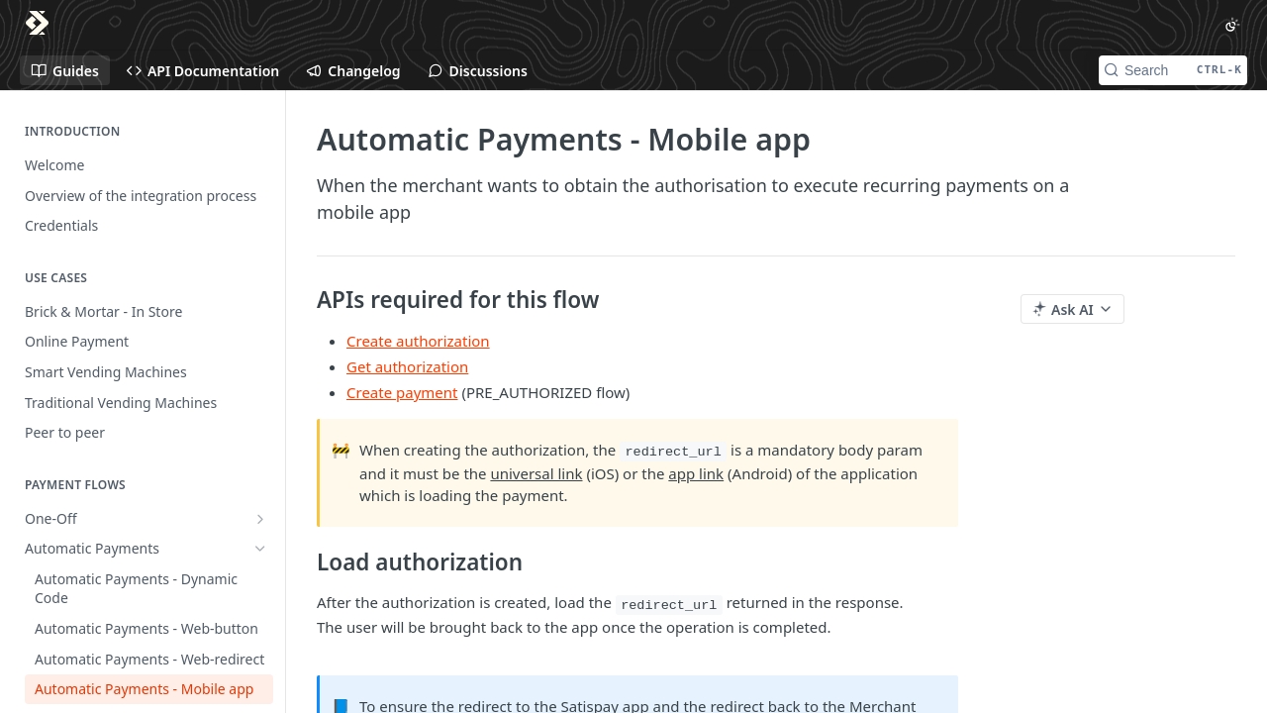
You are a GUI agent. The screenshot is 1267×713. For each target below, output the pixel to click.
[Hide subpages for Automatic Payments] (260, 549)
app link (696, 473)
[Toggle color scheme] (1232, 25)
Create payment (402, 392)
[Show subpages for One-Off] (260, 519)
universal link (536, 473)
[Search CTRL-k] (1173, 70)
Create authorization (418, 341)
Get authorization (407, 366)
